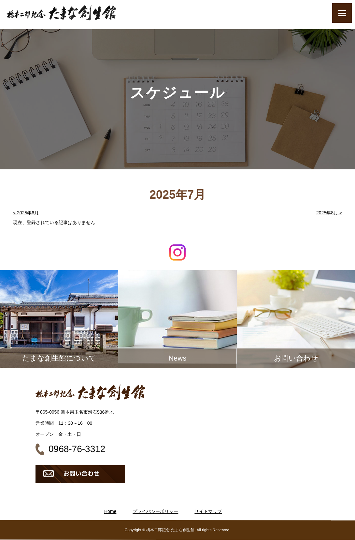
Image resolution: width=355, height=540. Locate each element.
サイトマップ (208, 511)
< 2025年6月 (26, 212)
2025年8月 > (329, 212)
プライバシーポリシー (155, 511)
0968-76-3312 (77, 449)
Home (110, 511)
